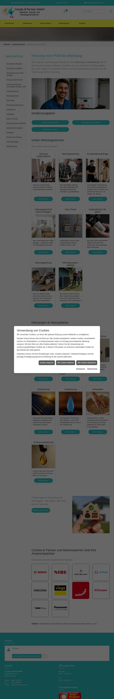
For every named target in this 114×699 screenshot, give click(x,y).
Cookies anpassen (47, 363)
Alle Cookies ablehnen (65, 363)
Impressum (80, 369)
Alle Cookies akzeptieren (86, 363)
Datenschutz (92, 369)
